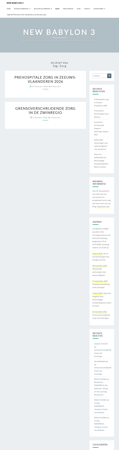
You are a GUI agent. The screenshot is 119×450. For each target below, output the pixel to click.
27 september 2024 (99, 281)
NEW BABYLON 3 (15, 2)
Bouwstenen (98, 9)
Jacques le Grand (100, 343)
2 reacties (56, 118)
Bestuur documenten (42, 9)
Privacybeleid (68, 9)
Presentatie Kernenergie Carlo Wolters (101, 113)
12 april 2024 (97, 293)
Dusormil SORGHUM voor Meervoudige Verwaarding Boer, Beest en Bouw (101, 160)
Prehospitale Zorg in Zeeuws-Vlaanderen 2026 (45, 79)
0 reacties (56, 86)
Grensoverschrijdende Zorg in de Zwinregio (45, 110)
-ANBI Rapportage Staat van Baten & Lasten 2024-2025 (26, 15)
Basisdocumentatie (21, 9)
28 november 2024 (99, 266)
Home (9, 9)
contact (87, 9)
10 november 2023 (99, 312)
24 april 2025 (97, 253)
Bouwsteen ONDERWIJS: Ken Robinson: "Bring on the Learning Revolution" (101, 388)
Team (78, 9)
